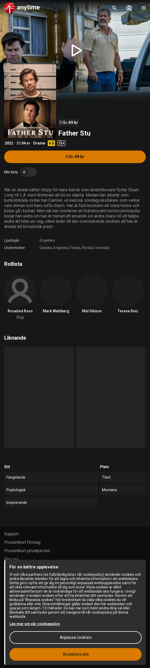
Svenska (102, 248)
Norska (88, 248)
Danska (46, 248)
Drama (39, 143)
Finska (75, 248)
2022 (9, 143)
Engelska (47, 240)
